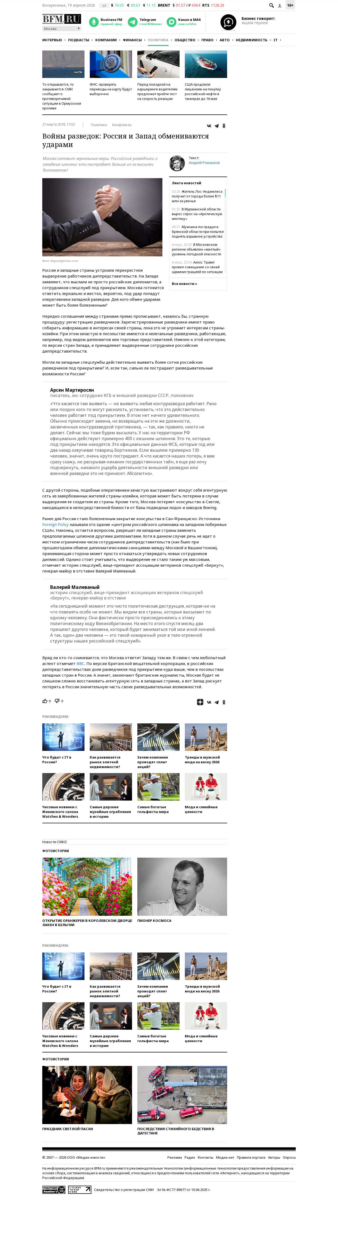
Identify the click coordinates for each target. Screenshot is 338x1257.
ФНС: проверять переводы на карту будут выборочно (111, 89)
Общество (185, 40)
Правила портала (251, 1157)
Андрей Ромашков (204, 162)
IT (276, 40)
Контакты (205, 1157)
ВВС (80, 663)
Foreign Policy (55, 524)
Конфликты (122, 125)
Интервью (52, 40)
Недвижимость (251, 40)
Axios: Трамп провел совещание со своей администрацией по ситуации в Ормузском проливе (197, 269)
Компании (106, 40)
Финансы (132, 40)
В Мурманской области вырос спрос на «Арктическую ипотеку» (197, 214)
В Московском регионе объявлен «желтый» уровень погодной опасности (196, 249)
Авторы (274, 1157)
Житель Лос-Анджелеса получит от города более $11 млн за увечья (197, 196)
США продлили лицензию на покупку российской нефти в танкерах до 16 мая (203, 91)
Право (207, 40)
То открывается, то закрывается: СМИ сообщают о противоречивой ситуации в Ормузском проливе (61, 96)
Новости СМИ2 (54, 841)
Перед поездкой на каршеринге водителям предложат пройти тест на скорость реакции (157, 91)
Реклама (174, 1157)
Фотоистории (55, 851)
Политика (158, 40)
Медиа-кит (225, 1157)
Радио (190, 1157)
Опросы (289, 1157)
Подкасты (78, 40)
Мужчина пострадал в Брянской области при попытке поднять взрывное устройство (198, 231)
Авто (225, 40)
